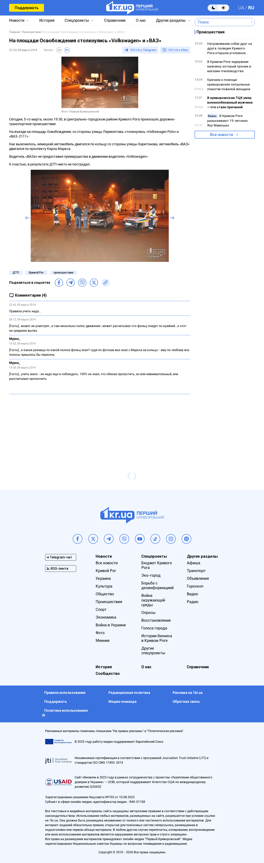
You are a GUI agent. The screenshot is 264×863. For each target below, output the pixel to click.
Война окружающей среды (153, 600)
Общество (105, 594)
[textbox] (222, 22)
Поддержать (26, 7)
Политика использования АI (65, 712)
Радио (192, 601)
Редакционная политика (129, 693)
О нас (141, 20)
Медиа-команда (122, 701)
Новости (16, 20)
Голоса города (154, 628)
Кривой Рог (36, 272)
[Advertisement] (99, 425)
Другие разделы (171, 20)
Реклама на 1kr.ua (188, 693)
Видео (192, 594)
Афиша (193, 563)
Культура (104, 586)
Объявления (198, 578)
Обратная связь (186, 701)
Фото (100, 632)
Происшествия (109, 601)
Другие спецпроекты (153, 650)
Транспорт (196, 570)
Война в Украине (111, 625)
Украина (103, 578)
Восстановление (156, 620)
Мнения (102, 640)
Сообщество (108, 673)
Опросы (148, 612)
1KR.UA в (143, 50)
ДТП (16, 272)
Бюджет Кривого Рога (156, 565)
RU (251, 7)
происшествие (63, 272)
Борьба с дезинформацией (157, 585)
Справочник (115, 20)
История (46, 20)
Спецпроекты (77, 20)
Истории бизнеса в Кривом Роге (156, 638)
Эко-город (151, 575)
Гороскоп (195, 586)
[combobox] (222, 22)
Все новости (221, 134)
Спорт (101, 609)
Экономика (106, 617)
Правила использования (65, 693)
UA (241, 7)
